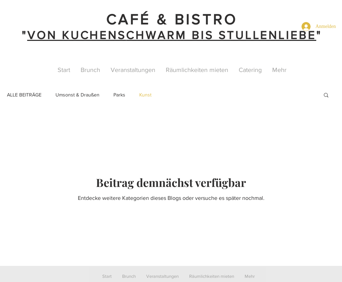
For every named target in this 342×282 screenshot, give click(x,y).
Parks (119, 94)
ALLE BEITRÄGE (24, 94)
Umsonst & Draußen (77, 94)
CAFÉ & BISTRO (172, 19)
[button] (326, 95)
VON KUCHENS (76, 35)
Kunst (145, 94)
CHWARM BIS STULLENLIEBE (221, 35)
